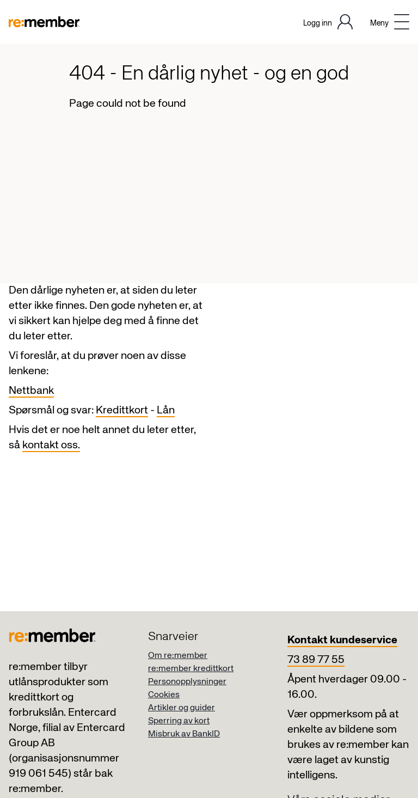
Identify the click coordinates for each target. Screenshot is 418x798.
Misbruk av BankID (184, 734)
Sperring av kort (179, 721)
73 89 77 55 (316, 660)
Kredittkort (122, 410)
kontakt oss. (51, 445)
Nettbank (31, 391)
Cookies (164, 695)
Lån (166, 410)
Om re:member (177, 655)
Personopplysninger (187, 682)
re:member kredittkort (190, 669)
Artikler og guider (181, 708)
